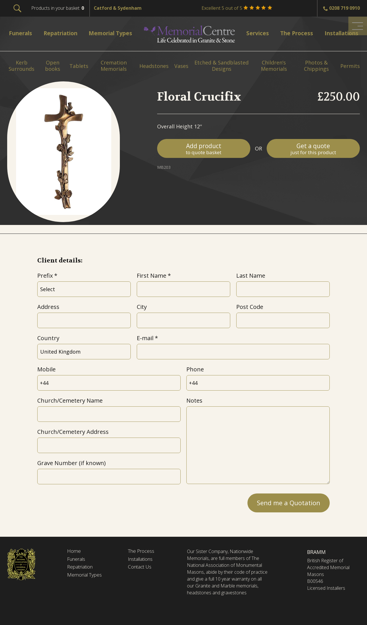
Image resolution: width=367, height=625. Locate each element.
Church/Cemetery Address (73, 432)
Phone (195, 369)
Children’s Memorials (274, 66)
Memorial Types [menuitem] (113, 33)
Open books (52, 66)
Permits (350, 66)
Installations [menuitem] (338, 33)
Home (74, 551)
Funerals (77, 560)
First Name (151, 275)
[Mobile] (109, 383)
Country (48, 338)
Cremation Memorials (114, 66)
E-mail (145, 338)
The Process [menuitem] (293, 33)
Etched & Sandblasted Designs (221, 66)
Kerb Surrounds (21, 66)
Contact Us (141, 568)
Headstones (154, 66)
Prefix (45, 275)
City (142, 307)
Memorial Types (85, 576)
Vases (181, 66)
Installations (142, 560)
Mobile (46, 369)
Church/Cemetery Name (70, 400)
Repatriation (81, 568)
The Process (142, 551)
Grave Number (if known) (71, 463)
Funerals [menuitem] (22, 33)
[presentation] (80, 501)
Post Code (249, 307)
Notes (194, 400)
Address (48, 307)
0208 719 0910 (344, 8)
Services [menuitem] (256, 33)
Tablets (78, 66)
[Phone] (258, 383)
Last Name (250, 275)
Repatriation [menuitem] (62, 33)
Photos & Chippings (316, 66)
